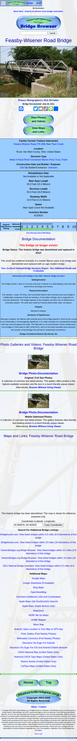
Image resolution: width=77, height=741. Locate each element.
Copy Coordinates (53, 525)
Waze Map (38, 624)
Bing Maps (38, 587)
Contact (42, 707)
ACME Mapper (38, 620)
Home (28, 682)
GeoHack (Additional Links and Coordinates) (38, 597)
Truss (58, 159)
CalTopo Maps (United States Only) (38, 666)
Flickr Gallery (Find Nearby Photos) (38, 634)
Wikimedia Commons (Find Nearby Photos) (38, 638)
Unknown (52, 167)
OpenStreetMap (39, 592)
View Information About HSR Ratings (38, 233)
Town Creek (57, 144)
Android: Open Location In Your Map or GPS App (38, 629)
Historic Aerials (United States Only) (38, 661)
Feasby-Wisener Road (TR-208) (29, 144)
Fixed (64, 159)
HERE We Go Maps (38, 615)
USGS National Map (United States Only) (38, 652)
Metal (12, 159)
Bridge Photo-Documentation (38, 373)
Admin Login (38, 734)
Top (49, 682)
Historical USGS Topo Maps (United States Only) (38, 657)
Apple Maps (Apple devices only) (38, 606)
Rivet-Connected (32, 159)
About (34, 707)
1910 (22, 167)
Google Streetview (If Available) (38, 583)
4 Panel (19, 159)
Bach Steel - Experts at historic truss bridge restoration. (38, 11)
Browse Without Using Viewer (45, 387)
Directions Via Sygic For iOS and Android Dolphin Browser (38, 647)
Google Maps (38, 578)
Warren (45, 159)
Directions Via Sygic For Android (38, 643)
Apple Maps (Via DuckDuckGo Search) (38, 601)
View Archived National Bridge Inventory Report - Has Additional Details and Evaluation (38, 269)
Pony (51, 159)
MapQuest (38, 611)
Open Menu (3, 3)
